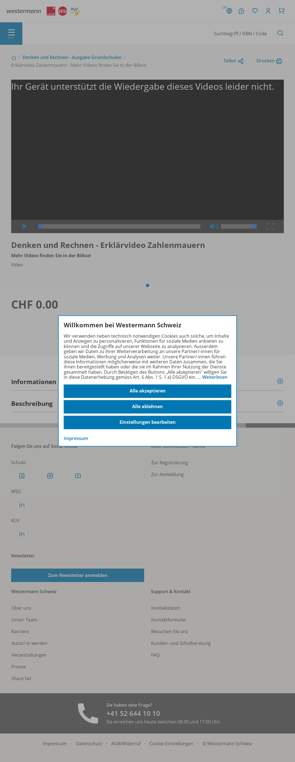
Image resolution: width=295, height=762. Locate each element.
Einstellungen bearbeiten (148, 422)
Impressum (76, 438)
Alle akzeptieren (148, 391)
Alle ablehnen (147, 407)
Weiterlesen (214, 377)
